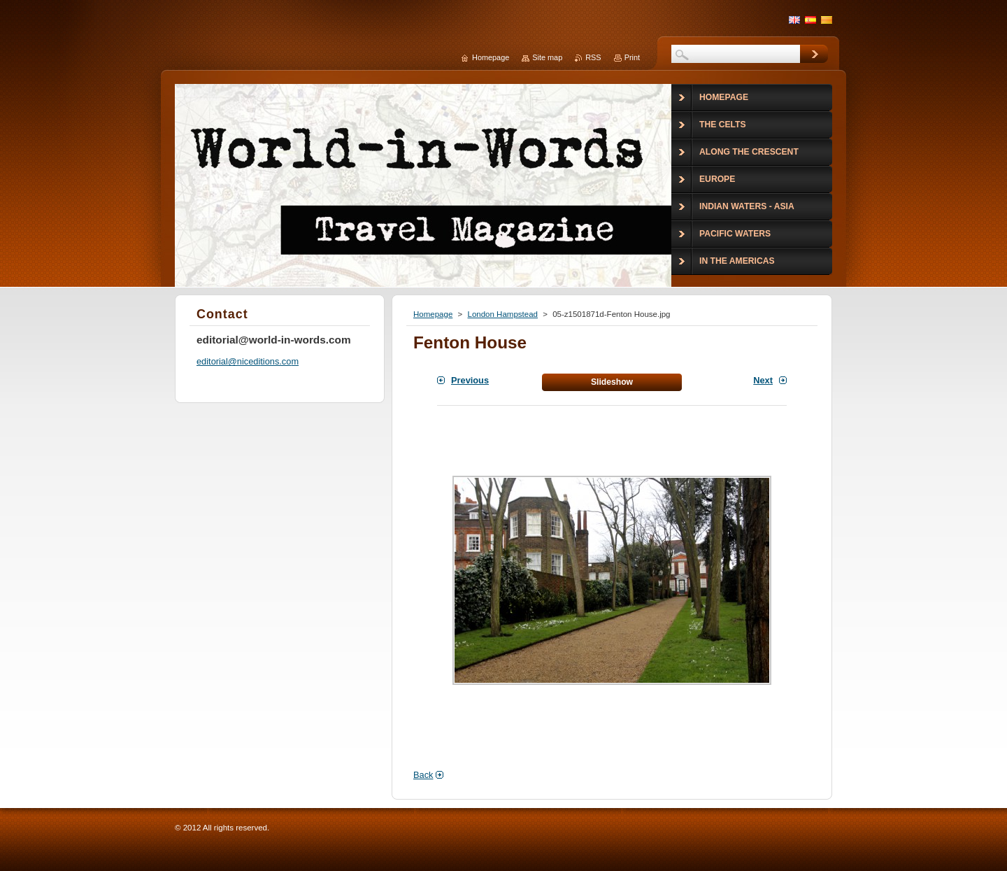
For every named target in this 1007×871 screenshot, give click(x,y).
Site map (547, 57)
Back (423, 775)
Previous (470, 380)
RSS (593, 57)
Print (632, 57)
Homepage (432, 314)
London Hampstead (502, 314)
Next (763, 380)
